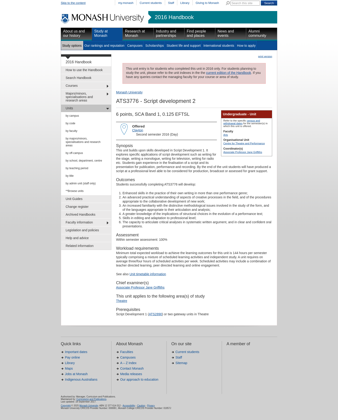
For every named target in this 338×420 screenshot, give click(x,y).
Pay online (72, 357)
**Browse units (75, 191)
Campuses (135, 45)
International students (218, 45)
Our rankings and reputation (104, 45)
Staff (171, 3)
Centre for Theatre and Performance (244, 143)
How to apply (246, 45)
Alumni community (257, 33)
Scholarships (154, 45)
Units (69, 108)
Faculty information (79, 222)
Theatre (121, 301)
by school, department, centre (84, 160)
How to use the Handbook (84, 70)
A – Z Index (128, 363)
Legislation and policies (82, 230)
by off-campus (74, 153)
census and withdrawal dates (241, 122)
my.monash (125, 3)
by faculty (71, 131)
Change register (77, 207)
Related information (79, 246)
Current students (151, 3)
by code (70, 123)
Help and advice (77, 238)
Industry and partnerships (166, 33)
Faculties (126, 352)
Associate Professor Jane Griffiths (242, 152)
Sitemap (181, 363)
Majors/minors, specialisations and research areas (79, 97)
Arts (225, 134)
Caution (141, 405)
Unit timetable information (147, 274)
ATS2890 (155, 314)
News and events (226, 33)
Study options (72, 45)
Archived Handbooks (80, 214)
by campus (72, 115)
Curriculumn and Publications (91, 399)
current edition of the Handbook (228, 73)
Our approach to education (139, 379)
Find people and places (196, 33)
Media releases (131, 374)
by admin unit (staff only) (81, 183)
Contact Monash (132, 368)
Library (184, 3)
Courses (72, 85)
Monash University (129, 92)
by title (70, 175)
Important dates (76, 352)
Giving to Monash (207, 3)
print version (265, 56)
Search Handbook (78, 78)
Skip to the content (73, 3)
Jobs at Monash (76, 374)
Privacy (151, 405)
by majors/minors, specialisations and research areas (83, 142)
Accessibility (128, 405)
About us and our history (74, 33)
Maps (69, 368)
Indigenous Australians (81, 379)
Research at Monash (135, 33)
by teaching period (77, 168)
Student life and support (183, 45)
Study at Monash (101, 33)
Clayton (137, 130)
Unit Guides (74, 199)
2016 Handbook (174, 17)
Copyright (66, 405)
